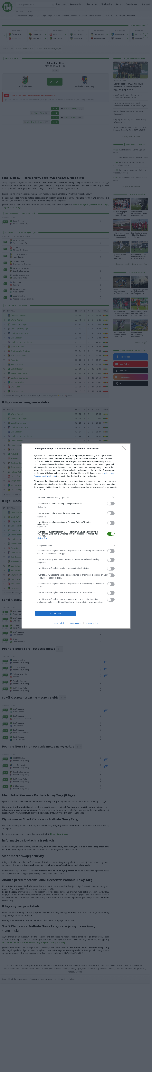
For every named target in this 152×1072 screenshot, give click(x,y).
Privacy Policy (92, 623)
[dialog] (76, 536)
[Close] (124, 449)
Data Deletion (60, 623)
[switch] (111, 503)
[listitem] (76, 497)
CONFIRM (55, 613)
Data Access (75, 623)
